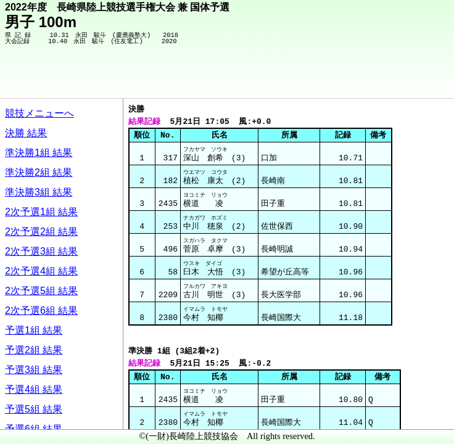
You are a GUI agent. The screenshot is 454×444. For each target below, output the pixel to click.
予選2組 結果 (33, 350)
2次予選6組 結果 (41, 310)
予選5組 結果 (33, 409)
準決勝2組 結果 (38, 172)
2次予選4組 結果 (41, 271)
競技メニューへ (39, 113)
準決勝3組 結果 (38, 192)
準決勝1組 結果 (38, 152)
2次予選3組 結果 (41, 251)
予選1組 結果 (33, 330)
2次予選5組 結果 (41, 291)
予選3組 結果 (33, 369)
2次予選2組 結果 (41, 231)
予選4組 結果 (33, 389)
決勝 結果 (26, 133)
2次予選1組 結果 (41, 212)
